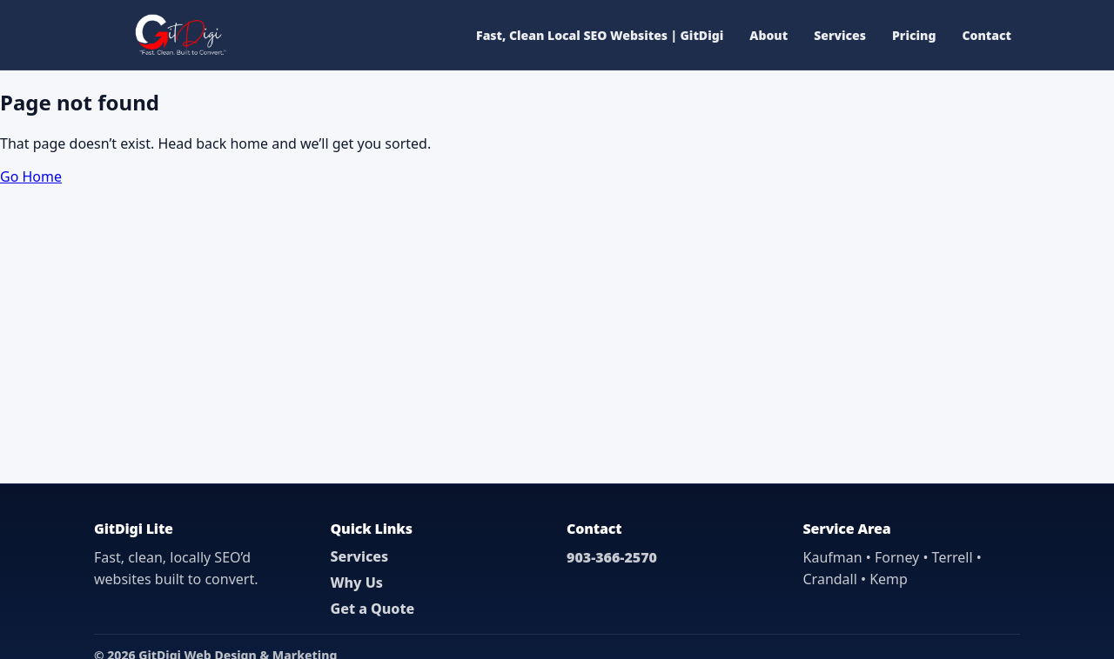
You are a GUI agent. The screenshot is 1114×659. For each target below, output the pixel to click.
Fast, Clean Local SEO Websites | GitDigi (599, 35)
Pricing (914, 35)
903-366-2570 (612, 557)
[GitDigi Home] (179, 34)
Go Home (31, 176)
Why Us (357, 582)
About (768, 35)
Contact (986, 35)
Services (840, 35)
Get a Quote (373, 608)
